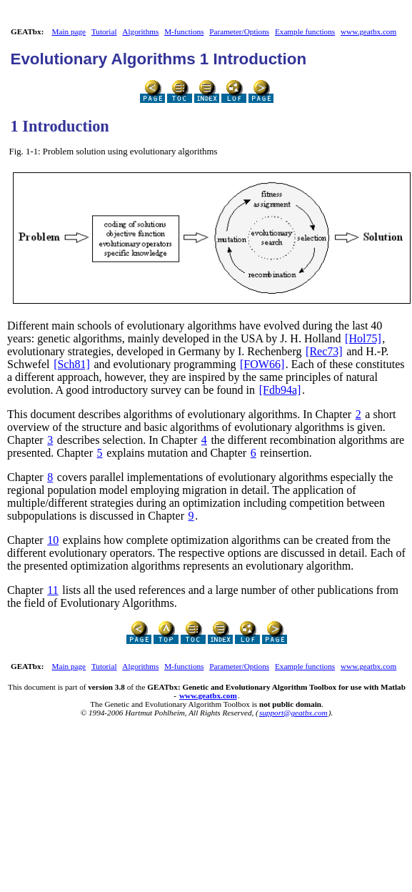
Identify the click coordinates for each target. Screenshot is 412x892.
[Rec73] (324, 351)
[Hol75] (363, 338)
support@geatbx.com (293, 712)
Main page (69, 31)
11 (52, 590)
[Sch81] (72, 364)
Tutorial (104, 31)
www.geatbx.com (368, 31)
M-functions (184, 31)
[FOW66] (262, 364)
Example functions (305, 31)
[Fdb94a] (280, 390)
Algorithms (140, 31)
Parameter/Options (239, 31)
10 (53, 540)
